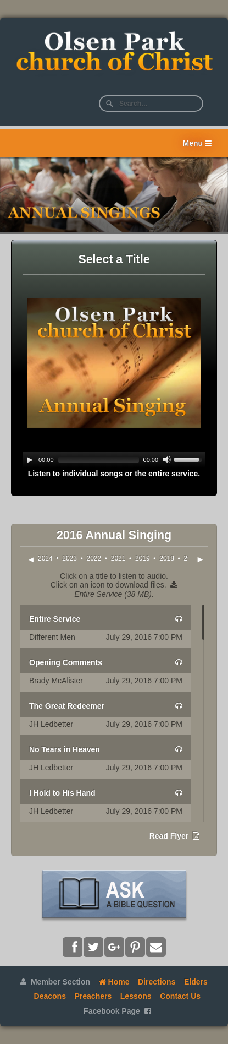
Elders (196, 981)
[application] (114, 460)
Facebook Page (117, 1011)
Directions (156, 981)
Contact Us (180, 996)
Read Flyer (174, 835)
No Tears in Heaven (64, 749)
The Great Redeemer (66, 706)
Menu (197, 143)
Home (114, 981)
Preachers (93, 996)
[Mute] (167, 459)
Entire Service (54, 619)
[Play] (29, 459)
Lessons (136, 996)
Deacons (50, 996)
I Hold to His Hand (62, 793)
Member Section (55, 981)
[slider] (98, 460)
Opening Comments (65, 662)
